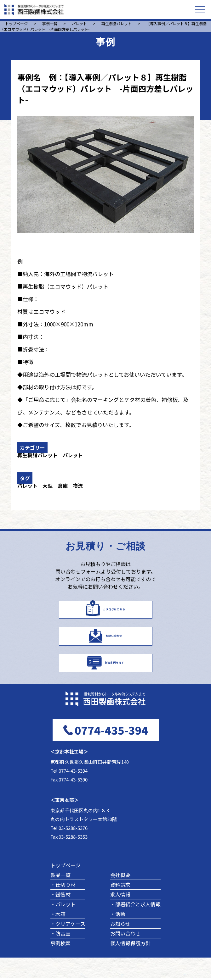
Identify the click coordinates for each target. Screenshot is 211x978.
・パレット (63, 924)
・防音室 (60, 954)
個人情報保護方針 (130, 963)
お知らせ (120, 944)
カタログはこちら (114, 612)
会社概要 (120, 895)
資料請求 (120, 905)
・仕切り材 (63, 905)
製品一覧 (60, 895)
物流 (78, 485)
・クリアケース (67, 944)
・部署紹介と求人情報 (135, 924)
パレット (73, 455)
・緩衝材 (60, 915)
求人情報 (120, 915)
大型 (48, 485)
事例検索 (60, 963)
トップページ (65, 885)
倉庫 (63, 485)
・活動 (117, 934)
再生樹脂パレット (37, 455)
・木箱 (58, 934)
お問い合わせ (114, 645)
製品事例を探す (114, 678)
